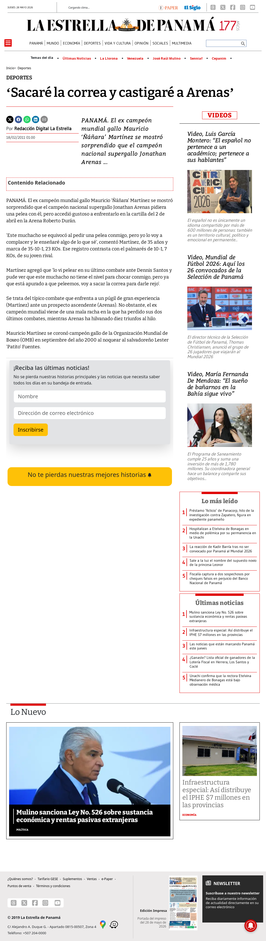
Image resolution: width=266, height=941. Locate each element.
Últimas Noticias (77, 58)
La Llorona (109, 58)
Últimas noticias (219, 603)
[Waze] (114, 924)
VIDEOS (220, 115)
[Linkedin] (35, 119)
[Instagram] (243, 7)
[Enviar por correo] (44, 119)
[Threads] (213, 7)
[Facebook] (233, 7)
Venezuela (135, 58)
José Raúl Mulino (167, 58)
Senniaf (196, 58)
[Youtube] (252, 7)
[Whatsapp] (27, 119)
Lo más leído (220, 501)
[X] (223, 7)
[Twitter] (10, 119)
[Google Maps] (103, 924)
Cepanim (219, 58)
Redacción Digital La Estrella (42, 128)
